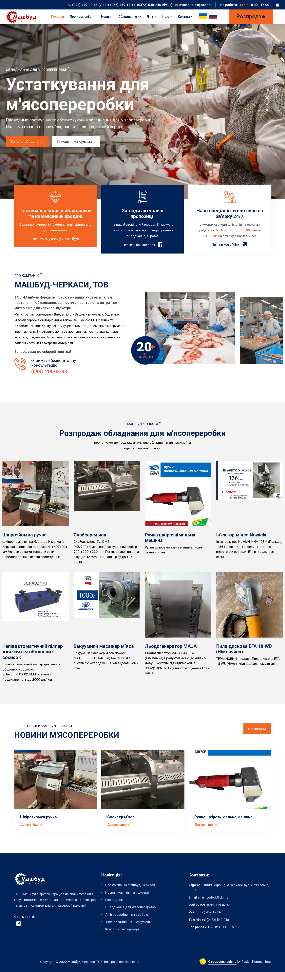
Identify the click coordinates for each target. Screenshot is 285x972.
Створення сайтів (222, 962)
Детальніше (32, 825)
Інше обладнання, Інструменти (128, 922)
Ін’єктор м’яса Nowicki (241, 535)
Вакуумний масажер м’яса (104, 646)
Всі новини (257, 729)
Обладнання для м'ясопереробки (131, 907)
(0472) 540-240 (219, 920)
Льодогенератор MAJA (171, 646)
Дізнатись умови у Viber (55, 244)
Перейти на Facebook (142, 244)
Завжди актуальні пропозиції (142, 213)
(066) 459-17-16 (123, 5)
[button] (267, 98)
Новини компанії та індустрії (127, 892)
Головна (57, 17)
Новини (106, 17)
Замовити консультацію (76, 141)
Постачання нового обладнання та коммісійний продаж (55, 216)
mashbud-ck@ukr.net (195, 5)
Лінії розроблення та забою (126, 915)
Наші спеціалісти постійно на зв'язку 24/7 (230, 213)
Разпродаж (114, 900)
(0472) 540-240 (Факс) (154, 5)
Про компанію (82, 17)
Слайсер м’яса (90, 535)
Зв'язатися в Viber (229, 244)
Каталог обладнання (27, 141)
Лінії (151, 17)
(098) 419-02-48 (49, 372)
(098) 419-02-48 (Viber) (90, 5)
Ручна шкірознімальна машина (223, 817)
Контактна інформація (122, 930)
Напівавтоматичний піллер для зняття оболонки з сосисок (32, 652)
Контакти (185, 17)
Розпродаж (251, 16)
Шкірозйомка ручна (24, 535)
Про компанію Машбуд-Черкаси (130, 885)
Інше (167, 17)
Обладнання (129, 17)
